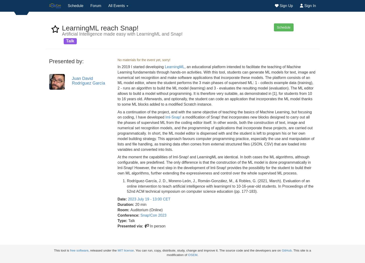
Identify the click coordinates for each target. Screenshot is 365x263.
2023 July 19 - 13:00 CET (149, 199)
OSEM (192, 255)
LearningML (175, 67)
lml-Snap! (173, 117)
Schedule (76, 6)
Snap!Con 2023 (153, 215)
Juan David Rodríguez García (88, 80)
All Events (118, 6)
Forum (95, 6)
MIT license (126, 250)
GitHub (286, 250)
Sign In (308, 6)
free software (79, 250)
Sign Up (284, 6)
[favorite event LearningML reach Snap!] (55, 31)
